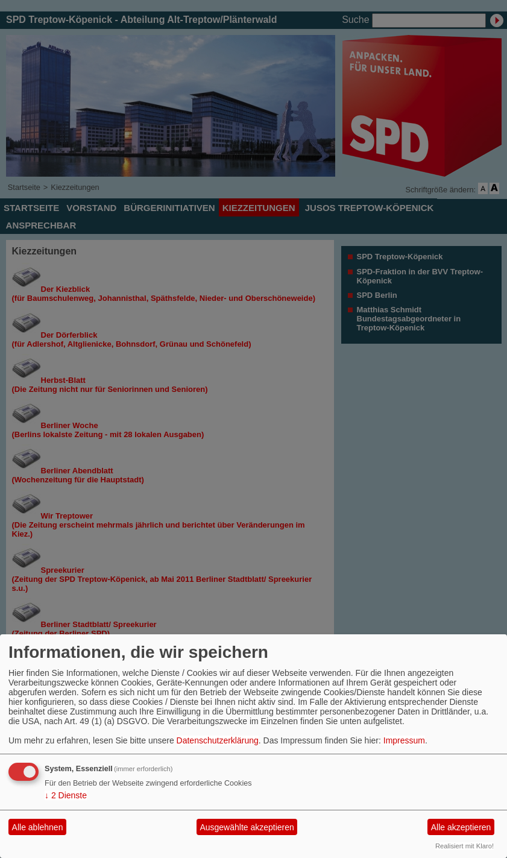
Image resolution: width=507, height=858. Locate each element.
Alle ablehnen (37, 827)
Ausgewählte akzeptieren (247, 827)
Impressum (404, 740)
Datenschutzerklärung (218, 740)
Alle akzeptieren (461, 827)
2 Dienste (66, 795)
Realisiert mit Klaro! (464, 846)
